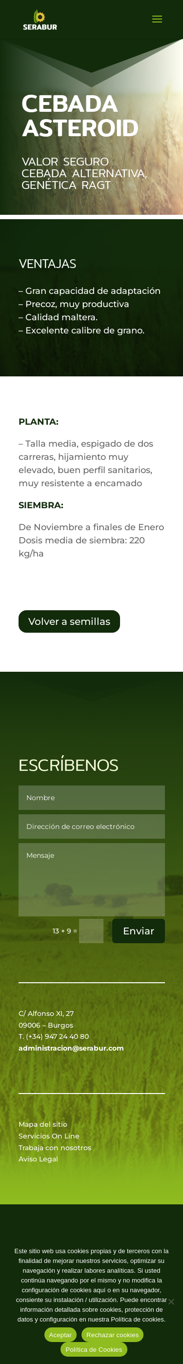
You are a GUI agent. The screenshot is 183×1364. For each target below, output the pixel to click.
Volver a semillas (69, 621)
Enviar (138, 931)
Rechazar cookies (112, 1335)
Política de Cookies (93, 1349)
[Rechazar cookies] (171, 1301)
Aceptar (60, 1335)
